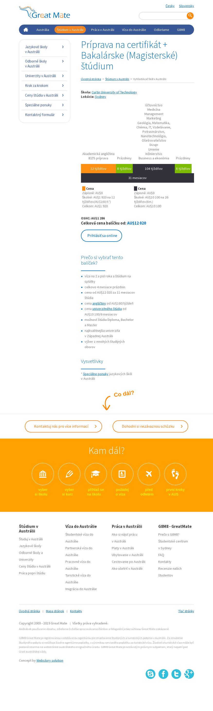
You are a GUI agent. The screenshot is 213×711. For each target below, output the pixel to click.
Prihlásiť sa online (102, 235)
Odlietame (161, 29)
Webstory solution (49, 660)
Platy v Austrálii (123, 548)
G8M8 (181, 29)
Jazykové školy (30, 545)
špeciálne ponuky (95, 374)
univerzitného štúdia (107, 308)
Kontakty (164, 561)
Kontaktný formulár (44, 114)
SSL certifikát (176, 689)
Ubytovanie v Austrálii (127, 554)
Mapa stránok (55, 611)
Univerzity (26, 559)
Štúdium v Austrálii (70, 29)
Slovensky (186, 6)
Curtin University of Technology (114, 92)
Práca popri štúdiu (32, 573)
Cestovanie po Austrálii (128, 561)
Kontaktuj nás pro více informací (65, 426)
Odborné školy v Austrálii (44, 63)
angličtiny (99, 303)
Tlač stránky (186, 611)
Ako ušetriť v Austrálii (127, 568)
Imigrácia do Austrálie (81, 588)
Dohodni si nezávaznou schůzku (152, 426)
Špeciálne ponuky (44, 105)
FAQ (161, 554)
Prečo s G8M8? (168, 534)
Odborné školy (29, 552)
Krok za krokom (44, 85)
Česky (170, 6)
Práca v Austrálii (102, 29)
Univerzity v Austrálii (44, 75)
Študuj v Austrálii (31, 539)
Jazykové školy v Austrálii (44, 49)
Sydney (100, 96)
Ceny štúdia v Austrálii (44, 95)
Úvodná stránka (91, 79)
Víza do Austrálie (134, 29)
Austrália (42, 29)
